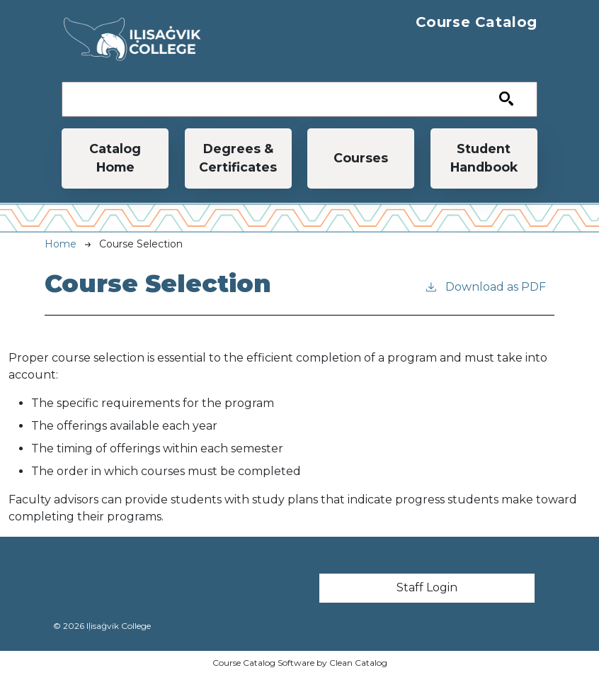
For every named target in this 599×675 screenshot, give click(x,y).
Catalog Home (115, 157)
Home (60, 244)
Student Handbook (484, 157)
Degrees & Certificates (238, 157)
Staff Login (427, 587)
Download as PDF (485, 286)
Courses (360, 157)
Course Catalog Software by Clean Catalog (299, 662)
